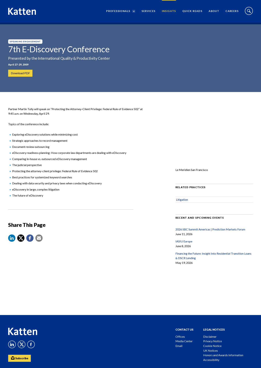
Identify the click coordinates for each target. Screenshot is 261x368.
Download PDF (20, 73)
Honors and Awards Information (223, 355)
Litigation (182, 202)
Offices (180, 336)
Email (178, 345)
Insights (169, 11)
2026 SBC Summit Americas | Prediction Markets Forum (210, 232)
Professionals (118, 11)
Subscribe (20, 358)
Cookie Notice (212, 345)
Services (148, 11)
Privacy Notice (212, 341)
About (214, 11)
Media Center (184, 341)
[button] (11, 241)
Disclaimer (210, 336)
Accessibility (211, 359)
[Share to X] (20, 241)
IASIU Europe (183, 244)
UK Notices (210, 350)
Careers (232, 11)
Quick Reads (192, 11)
